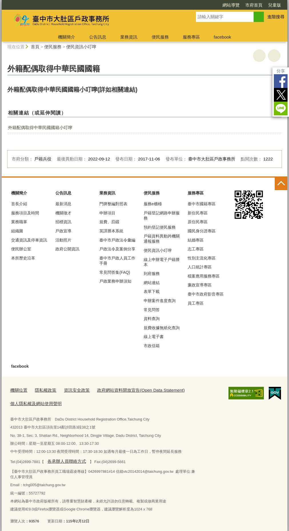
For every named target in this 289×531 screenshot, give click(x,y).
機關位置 (17, 389)
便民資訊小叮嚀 (81, 46)
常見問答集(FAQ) (114, 272)
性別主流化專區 (202, 258)
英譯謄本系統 (111, 231)
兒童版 (274, 5)
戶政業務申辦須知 (115, 281)
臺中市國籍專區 (202, 204)
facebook (222, 37)
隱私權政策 (42, 389)
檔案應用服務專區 (204, 276)
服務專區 (191, 37)
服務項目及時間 (25, 213)
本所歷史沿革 (23, 258)
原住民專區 (198, 222)
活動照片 (63, 240)
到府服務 (152, 273)
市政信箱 (152, 345)
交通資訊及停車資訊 (29, 240)
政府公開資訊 (67, 249)
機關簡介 (66, 37)
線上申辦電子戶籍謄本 (162, 262)
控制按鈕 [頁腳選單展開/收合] (281, 184)
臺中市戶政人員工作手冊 (117, 261)
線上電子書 (154, 336)
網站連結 (152, 282)
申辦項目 (107, 213)
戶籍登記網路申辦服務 (162, 215)
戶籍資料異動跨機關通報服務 (162, 239)
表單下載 (152, 291)
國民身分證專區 (202, 231)
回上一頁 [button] (274, 55)
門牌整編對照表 (113, 204)
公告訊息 (97, 37)
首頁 (35, 46)
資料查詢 (152, 318)
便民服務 (160, 37)
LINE (281, 108)
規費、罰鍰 (109, 222)
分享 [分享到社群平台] (280, 71)
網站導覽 (231, 5)
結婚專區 (196, 240)
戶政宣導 (63, 231)
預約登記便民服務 (160, 227)
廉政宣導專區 (200, 285)
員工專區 (196, 303)
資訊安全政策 (70, 389)
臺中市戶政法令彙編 (117, 240)
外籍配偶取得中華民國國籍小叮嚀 (40, 127)
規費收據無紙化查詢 (162, 327)
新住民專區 (198, 213)
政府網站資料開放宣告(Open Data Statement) (126, 389)
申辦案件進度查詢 (160, 300)
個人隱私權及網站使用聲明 (32, 401)
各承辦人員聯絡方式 (64, 458)
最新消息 (63, 204)
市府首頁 (253, 5)
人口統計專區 (200, 267)
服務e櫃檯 (153, 204)
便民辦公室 (21, 249)
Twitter (281, 95)
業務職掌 (19, 222)
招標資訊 (63, 222)
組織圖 (17, 231)
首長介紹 (19, 204)
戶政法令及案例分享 (117, 249)
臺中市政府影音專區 (206, 294)
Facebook (281, 81)
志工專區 (196, 249)
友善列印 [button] (259, 55)
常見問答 (152, 309)
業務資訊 (128, 37)
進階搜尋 (275, 16)
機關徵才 (63, 213)
